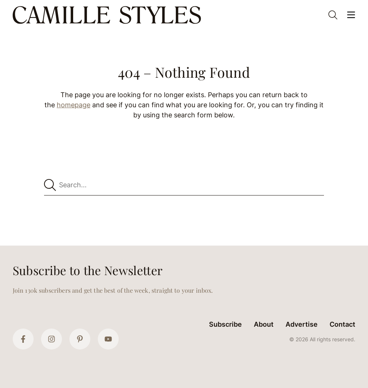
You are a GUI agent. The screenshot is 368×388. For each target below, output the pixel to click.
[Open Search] (333, 15)
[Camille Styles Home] (108, 15)
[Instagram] (51, 339)
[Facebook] (23, 339)
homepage (73, 105)
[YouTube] (108, 339)
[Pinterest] (79, 339)
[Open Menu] (351, 15)
